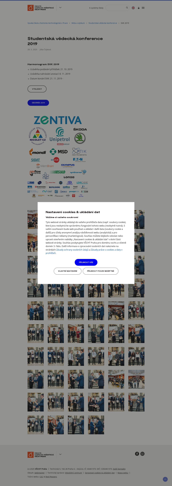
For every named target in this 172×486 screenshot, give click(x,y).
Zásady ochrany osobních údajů (72, 249)
